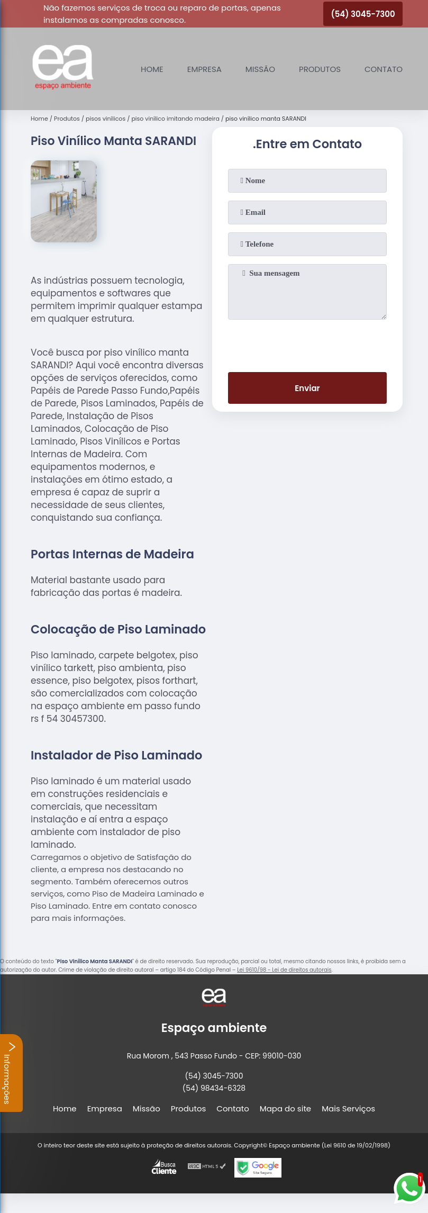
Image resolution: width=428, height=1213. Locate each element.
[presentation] (307, 343)
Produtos (320, 69)
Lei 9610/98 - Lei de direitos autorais (284, 970)
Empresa (204, 69)
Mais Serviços (348, 1108)
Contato (384, 69)
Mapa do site (285, 1108)
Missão (260, 69)
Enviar (307, 388)
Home (152, 69)
